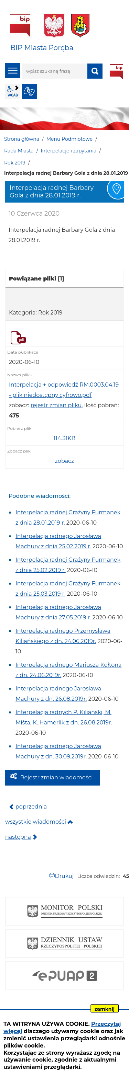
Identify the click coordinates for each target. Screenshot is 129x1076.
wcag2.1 (12, 91)
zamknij (105, 1009)
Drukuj (64, 876)
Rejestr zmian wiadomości (56, 777)
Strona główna (21, 139)
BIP (116, 71)
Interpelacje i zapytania (68, 151)
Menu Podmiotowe (69, 139)
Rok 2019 (14, 163)
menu (12, 70)
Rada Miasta (19, 151)
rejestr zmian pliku (56, 405)
